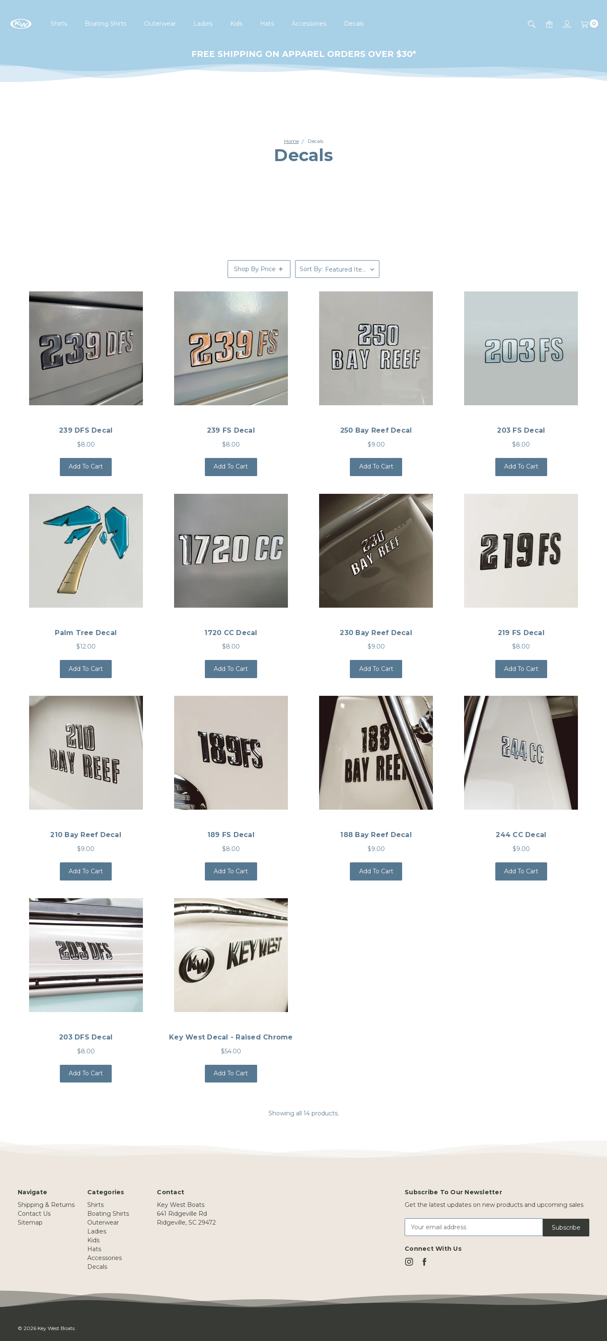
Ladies (202, 23)
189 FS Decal (231, 835)
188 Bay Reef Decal (376, 835)
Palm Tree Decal (86, 633)
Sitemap (30, 1222)
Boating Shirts (105, 23)
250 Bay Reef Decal (376, 430)
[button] (259, 269)
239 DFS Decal (86, 430)
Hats (267, 23)
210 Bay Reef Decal (85, 835)
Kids (236, 23)
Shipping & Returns (46, 1205)
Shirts (59, 23)
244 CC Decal (521, 835)
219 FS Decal (521, 633)
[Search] (526, 23)
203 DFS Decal (86, 1037)
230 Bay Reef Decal (376, 633)
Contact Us (34, 1213)
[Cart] (584, 23)
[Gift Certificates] (544, 23)
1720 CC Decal (230, 633)
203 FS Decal (521, 430)
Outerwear (160, 23)
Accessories (309, 23)
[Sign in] (562, 23)
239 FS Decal (231, 430)
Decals (354, 23)
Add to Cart (86, 466)
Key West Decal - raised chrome (231, 1037)
